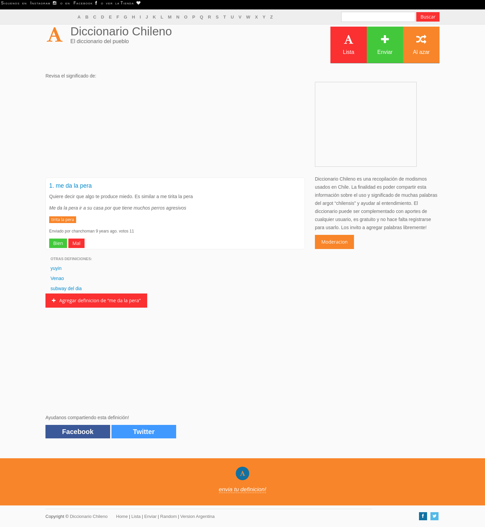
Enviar (384, 44)
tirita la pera (62, 219)
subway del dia (66, 288)
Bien (58, 243)
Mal (76, 243)
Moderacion (334, 242)
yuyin (56, 268)
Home (122, 516)
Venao (57, 278)
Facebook (77, 431)
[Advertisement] (175, 130)
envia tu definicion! (242, 489)
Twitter (144, 431)
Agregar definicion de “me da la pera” (96, 300)
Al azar (421, 44)
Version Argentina (197, 516)
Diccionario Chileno (121, 31)
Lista (348, 44)
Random (168, 516)
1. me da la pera (70, 185)
